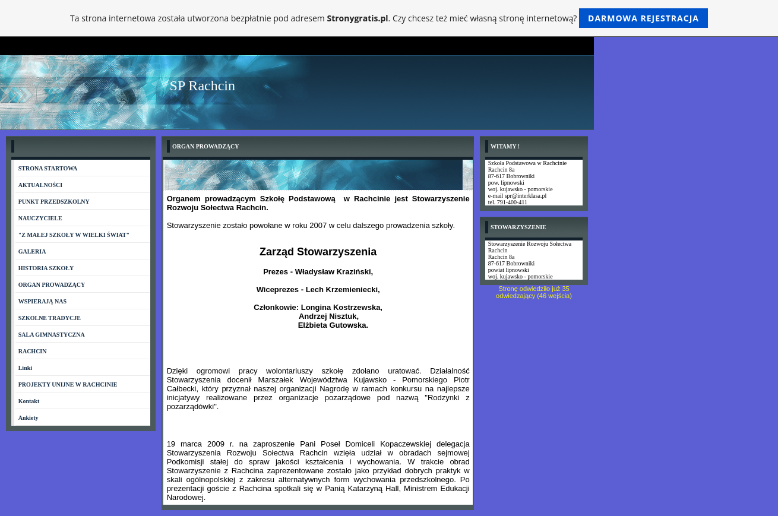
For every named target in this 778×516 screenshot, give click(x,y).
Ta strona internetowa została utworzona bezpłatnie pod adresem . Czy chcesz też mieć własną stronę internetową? (389, 18)
